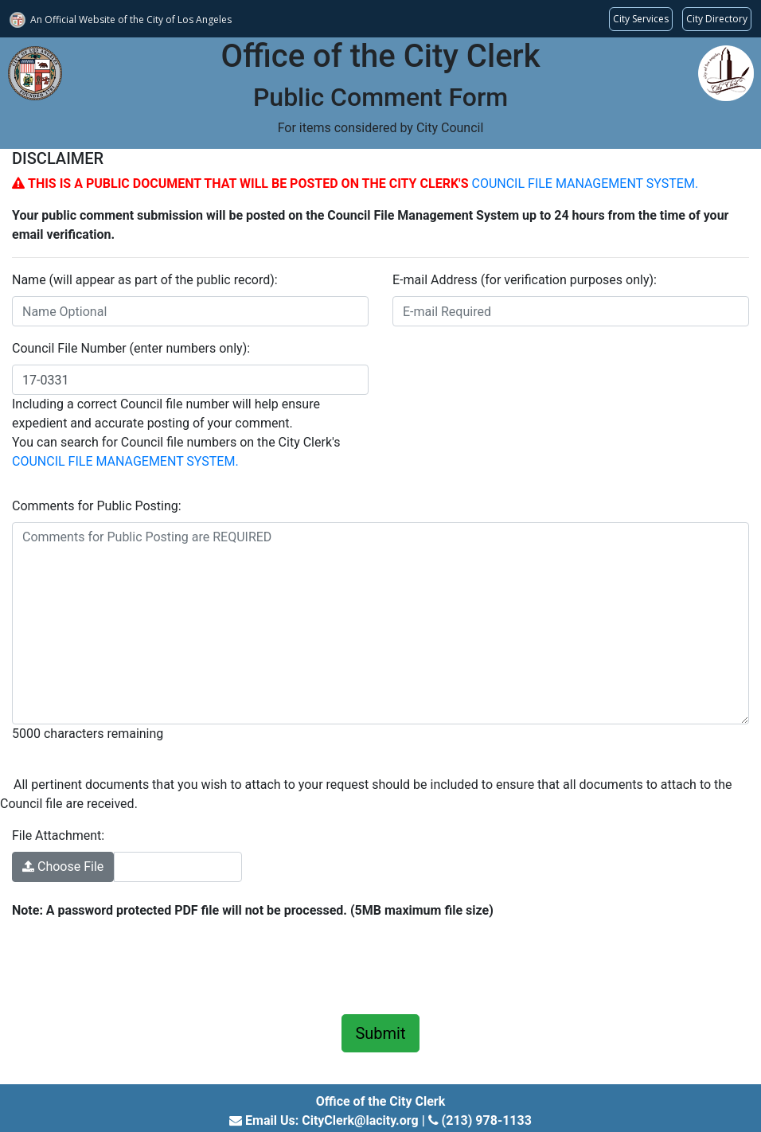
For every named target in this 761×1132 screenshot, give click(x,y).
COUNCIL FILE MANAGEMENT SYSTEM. (584, 183)
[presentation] (133, 964)
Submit (380, 1033)
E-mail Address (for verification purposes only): (524, 279)
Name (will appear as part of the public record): (145, 279)
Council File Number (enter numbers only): (131, 348)
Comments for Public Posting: (96, 505)
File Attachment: (58, 835)
